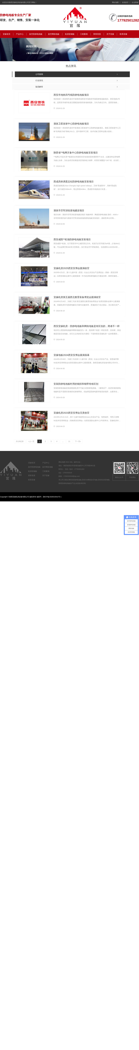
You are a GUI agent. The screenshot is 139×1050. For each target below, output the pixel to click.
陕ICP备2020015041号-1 (52, 497)
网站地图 (115, 2)
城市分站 (77, 462)
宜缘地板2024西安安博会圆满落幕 (71, 355)
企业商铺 (135, 2)
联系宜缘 (123, 34)
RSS (67, 462)
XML (71, 462)
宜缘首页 (6, 34)
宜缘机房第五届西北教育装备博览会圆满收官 (76, 297)
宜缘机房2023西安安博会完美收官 (71, 412)
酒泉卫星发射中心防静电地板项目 (70, 123)
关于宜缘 (110, 34)
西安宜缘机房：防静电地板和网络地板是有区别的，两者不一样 (85, 326)
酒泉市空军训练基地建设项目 (68, 210)
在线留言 (125, 2)
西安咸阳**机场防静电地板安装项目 (71, 239)
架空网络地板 (53, 34)
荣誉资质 (97, 34)
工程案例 (84, 34)
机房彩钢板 (69, 34)
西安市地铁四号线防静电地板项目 (70, 95)
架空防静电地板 (35, 34)
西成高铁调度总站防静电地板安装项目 (73, 181)
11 (69, 441)
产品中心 (20, 34)
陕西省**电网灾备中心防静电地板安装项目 (75, 152)
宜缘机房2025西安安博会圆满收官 (71, 268)
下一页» (78, 441)
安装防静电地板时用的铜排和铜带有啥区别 (75, 384)
